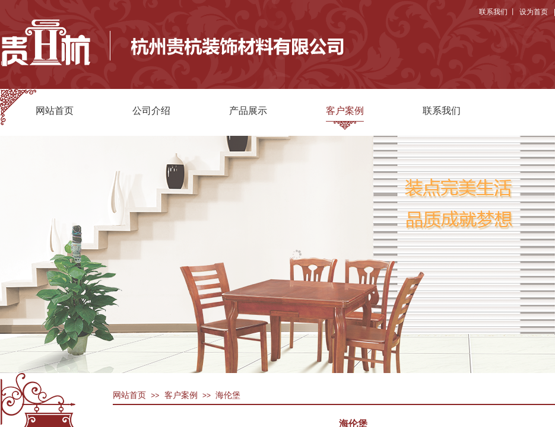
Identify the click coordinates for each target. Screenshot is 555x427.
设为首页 (533, 12)
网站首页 (55, 111)
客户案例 (345, 111)
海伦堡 (227, 395)
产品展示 (248, 111)
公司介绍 (151, 111)
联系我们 (442, 111)
